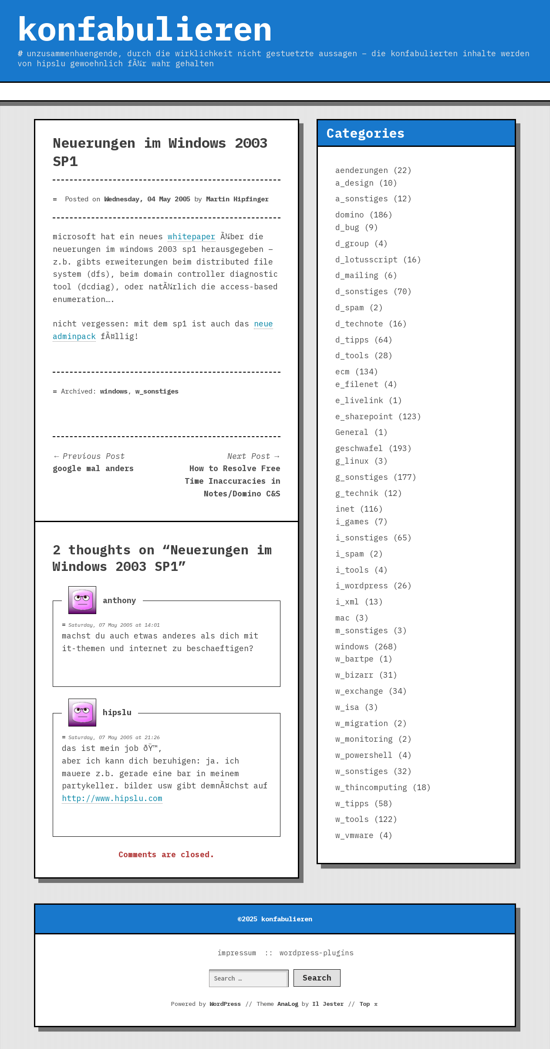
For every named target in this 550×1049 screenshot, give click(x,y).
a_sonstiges (361, 199)
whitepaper (192, 236)
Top (368, 1004)
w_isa (347, 707)
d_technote (359, 324)
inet (344, 509)
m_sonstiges (361, 630)
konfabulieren (144, 28)
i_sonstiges (361, 538)
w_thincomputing (371, 787)
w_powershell (364, 755)
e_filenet (356, 384)
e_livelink (359, 400)
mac (342, 618)
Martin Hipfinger (237, 198)
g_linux (352, 461)
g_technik (356, 493)
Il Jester (328, 1004)
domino (349, 215)
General (352, 432)
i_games (352, 521)
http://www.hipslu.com (112, 798)
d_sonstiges (361, 291)
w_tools (352, 819)
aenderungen (361, 170)
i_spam (349, 554)
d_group (352, 243)
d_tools (352, 355)
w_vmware (354, 835)
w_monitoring (364, 739)
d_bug (347, 227)
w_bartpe (354, 659)
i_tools (352, 570)
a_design (354, 183)
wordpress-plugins (317, 952)
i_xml (347, 602)
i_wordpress (361, 586)
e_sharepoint (364, 416)
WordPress (225, 1004)
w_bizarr (354, 675)
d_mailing (356, 275)
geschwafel (359, 448)
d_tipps (352, 340)
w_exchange (359, 691)
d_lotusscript (366, 260)
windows (114, 391)
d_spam (349, 307)
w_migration (361, 723)
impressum (236, 952)
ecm (342, 372)
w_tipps (352, 803)
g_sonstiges (361, 477)
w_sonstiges (157, 391)
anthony (119, 600)
